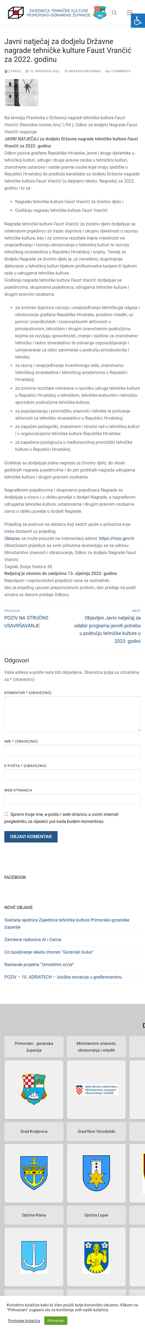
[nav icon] (129, 13)
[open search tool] (114, 12)
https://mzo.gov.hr (116, 538)
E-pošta (25, 765)
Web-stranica (18, 790)
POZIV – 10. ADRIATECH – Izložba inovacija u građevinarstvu (63, 977)
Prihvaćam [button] (56, 1321)
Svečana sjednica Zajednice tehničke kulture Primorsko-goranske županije (67, 923)
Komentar (28, 692)
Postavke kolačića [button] (24, 1320)
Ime (21, 741)
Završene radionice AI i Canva (32, 939)
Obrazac (12, 538)
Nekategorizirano (83, 71)
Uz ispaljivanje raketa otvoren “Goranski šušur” (49, 952)
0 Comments (118, 71)
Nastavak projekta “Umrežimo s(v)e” (39, 964)
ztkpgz (12, 71)
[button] (138, 21)
